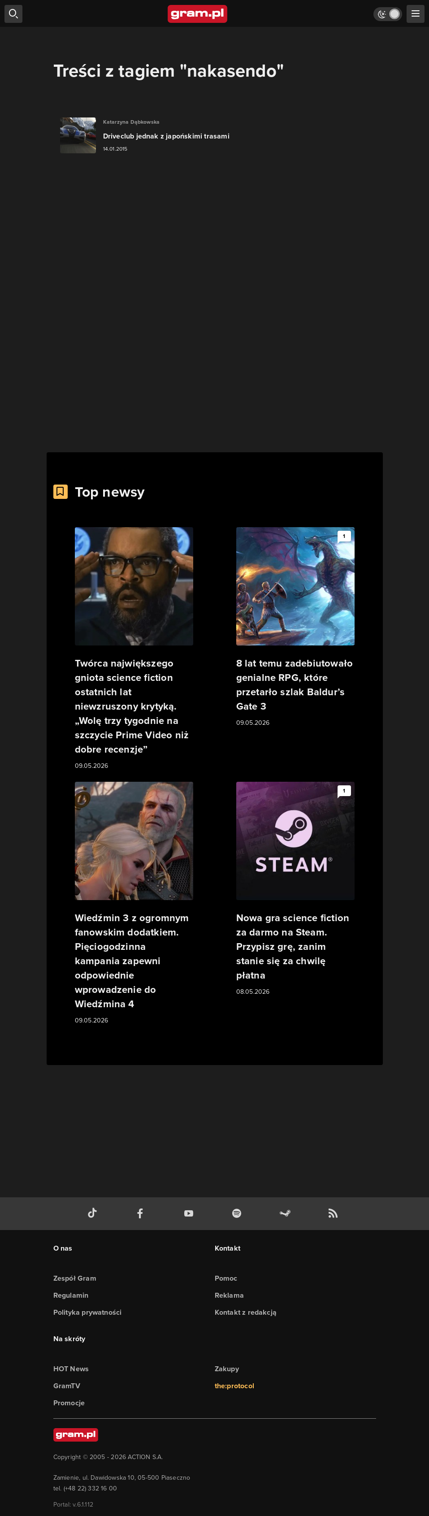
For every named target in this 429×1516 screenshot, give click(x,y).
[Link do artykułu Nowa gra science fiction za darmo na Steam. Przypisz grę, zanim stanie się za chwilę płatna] (295, 889)
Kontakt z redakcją (246, 1312)
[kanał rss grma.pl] (335, 1213)
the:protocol (234, 1386)
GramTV (66, 1386)
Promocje (69, 1403)
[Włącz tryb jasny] (387, 14)
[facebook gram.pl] (142, 1213)
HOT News (71, 1369)
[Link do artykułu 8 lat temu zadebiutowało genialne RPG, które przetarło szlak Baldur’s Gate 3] (295, 627)
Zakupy (227, 1369)
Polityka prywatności (87, 1312)
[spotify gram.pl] (238, 1213)
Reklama (229, 1295)
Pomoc (226, 1278)
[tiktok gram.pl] (94, 1213)
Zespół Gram (74, 1278)
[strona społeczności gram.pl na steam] (287, 1213)
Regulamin (71, 1295)
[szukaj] (13, 14)
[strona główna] (198, 14)
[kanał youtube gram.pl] (190, 1213)
